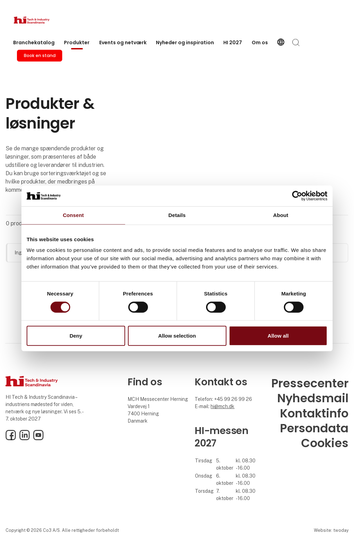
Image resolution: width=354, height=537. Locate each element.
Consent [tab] (73, 215)
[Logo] (41, 20)
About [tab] (280, 215)
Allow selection (177, 336)
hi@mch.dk (222, 406)
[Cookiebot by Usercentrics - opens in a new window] (297, 196)
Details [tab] (177, 215)
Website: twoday (331, 530)
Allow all (278, 336)
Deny (75, 336)
